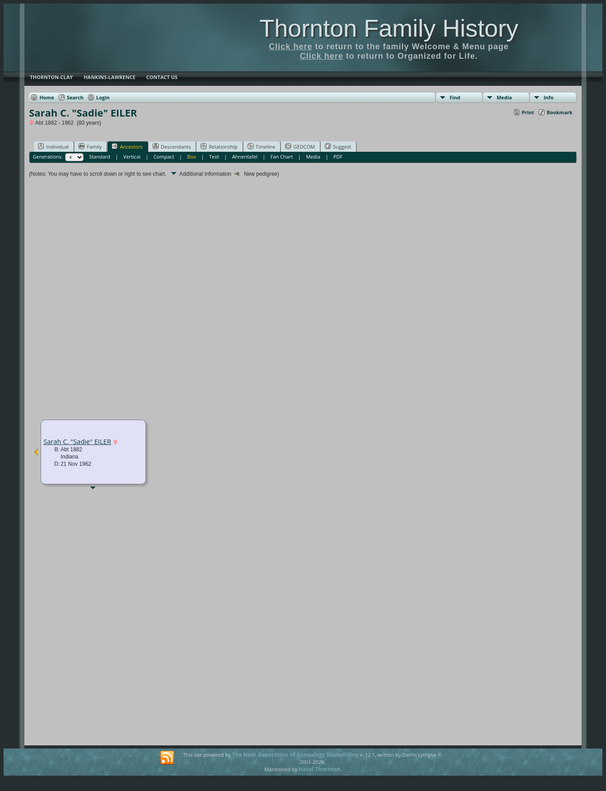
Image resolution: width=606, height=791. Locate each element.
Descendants (172, 146)
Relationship (219, 146)
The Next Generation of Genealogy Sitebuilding (295, 754)
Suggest (338, 146)
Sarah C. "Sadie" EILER (77, 441)
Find (455, 97)
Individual (53, 146)
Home (46, 97)
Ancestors (127, 146)
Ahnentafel (245, 156)
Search (75, 97)
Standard (99, 156)
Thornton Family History (388, 28)
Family (90, 146)
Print (528, 112)
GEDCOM (300, 146)
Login (103, 97)
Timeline (262, 146)
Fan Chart (282, 156)
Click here (290, 46)
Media (504, 97)
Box (191, 156)
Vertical (132, 156)
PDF (338, 156)
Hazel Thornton (319, 769)
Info (549, 97)
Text (214, 156)
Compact (164, 156)
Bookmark (560, 112)
